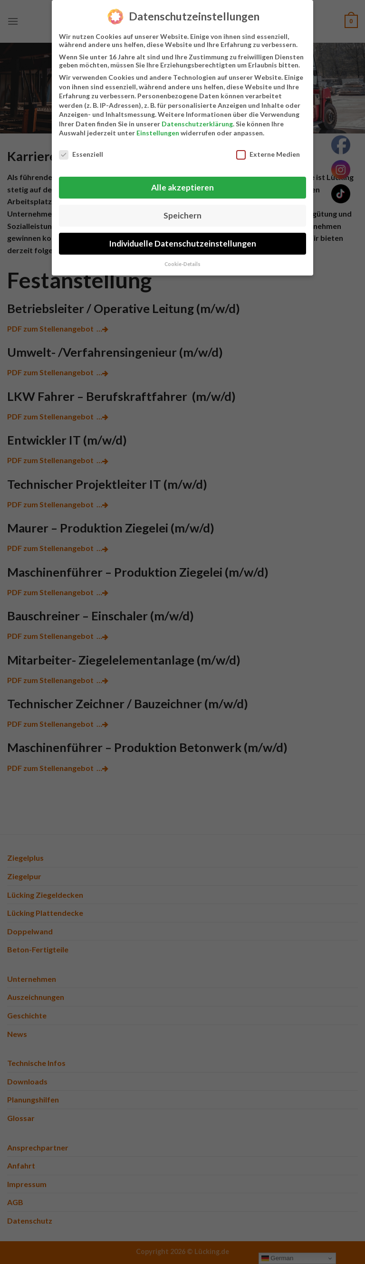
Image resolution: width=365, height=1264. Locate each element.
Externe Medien (268, 154)
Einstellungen (157, 133)
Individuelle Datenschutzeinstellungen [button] (182, 243)
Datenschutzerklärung (197, 124)
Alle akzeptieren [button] (182, 187)
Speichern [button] (182, 215)
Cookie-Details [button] (182, 264)
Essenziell (81, 154)
